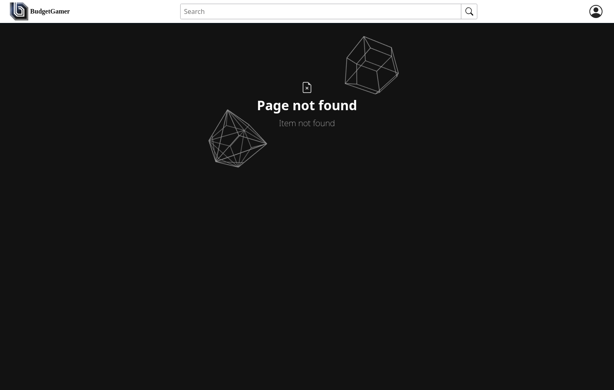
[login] (596, 11)
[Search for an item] (321, 11)
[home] (40, 11)
